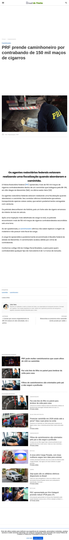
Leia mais (29, 538)
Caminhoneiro (12, 39)
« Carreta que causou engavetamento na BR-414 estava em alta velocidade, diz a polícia (15, 321)
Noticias (32, 488)
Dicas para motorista (37, 414)
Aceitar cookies (38, 538)
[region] (34, 21)
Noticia (32, 450)
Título (4, 39)
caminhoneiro (25, 229)
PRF (27, 185)
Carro (32, 469)
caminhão (5, 292)
